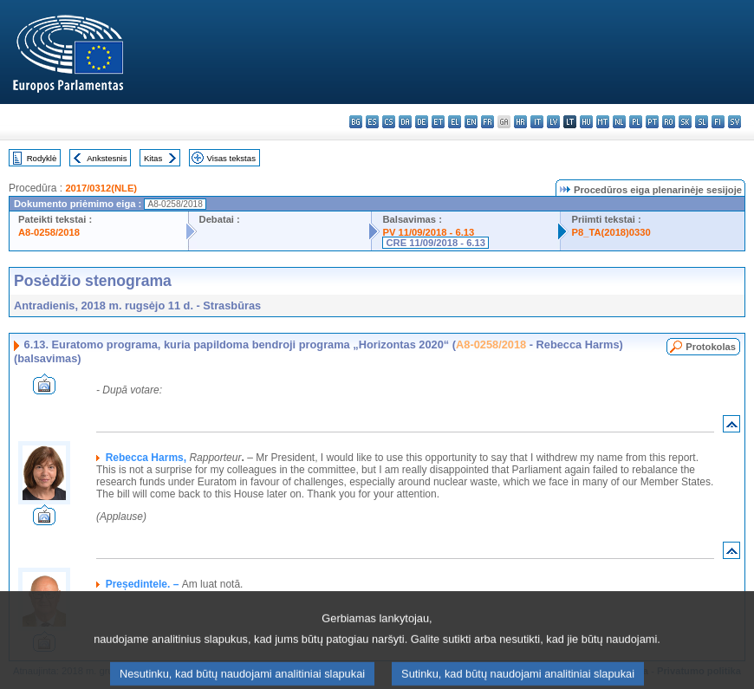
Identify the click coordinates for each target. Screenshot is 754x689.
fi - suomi (718, 121)
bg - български (355, 121)
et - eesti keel (438, 121)
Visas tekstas (231, 158)
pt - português (652, 121)
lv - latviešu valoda (553, 121)
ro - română (668, 121)
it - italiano (536, 121)
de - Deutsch (421, 121)
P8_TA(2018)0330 (610, 232)
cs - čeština (388, 121)
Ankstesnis (107, 158)
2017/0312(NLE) (101, 188)
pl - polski (635, 121)
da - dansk (405, 121)
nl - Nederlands (619, 121)
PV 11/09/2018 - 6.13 (428, 232)
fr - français (487, 121)
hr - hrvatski (520, 121)
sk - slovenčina (685, 121)
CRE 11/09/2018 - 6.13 (435, 242)
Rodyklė (42, 158)
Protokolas (711, 346)
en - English (471, 121)
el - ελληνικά (454, 121)
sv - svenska (734, 121)
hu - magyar (586, 121)
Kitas (153, 158)
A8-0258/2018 (49, 232)
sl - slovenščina (701, 121)
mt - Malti (602, 121)
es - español (372, 121)
